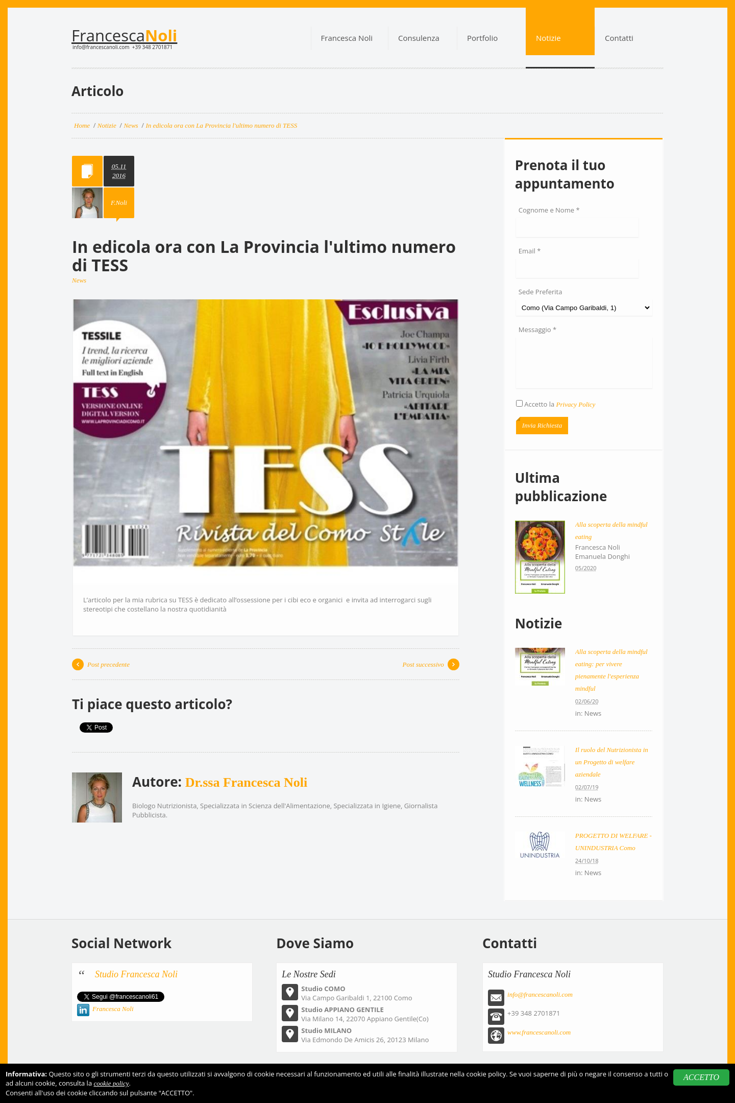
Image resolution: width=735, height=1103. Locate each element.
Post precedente (108, 664)
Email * (530, 250)
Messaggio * (537, 329)
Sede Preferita (540, 291)
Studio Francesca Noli (136, 974)
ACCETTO (701, 1077)
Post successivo (423, 664)
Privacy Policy (576, 404)
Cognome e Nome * (549, 210)
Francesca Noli (113, 1009)
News (79, 280)
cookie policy (111, 1083)
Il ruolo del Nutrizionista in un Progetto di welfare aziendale (611, 762)
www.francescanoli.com (539, 1032)
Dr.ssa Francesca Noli (246, 782)
